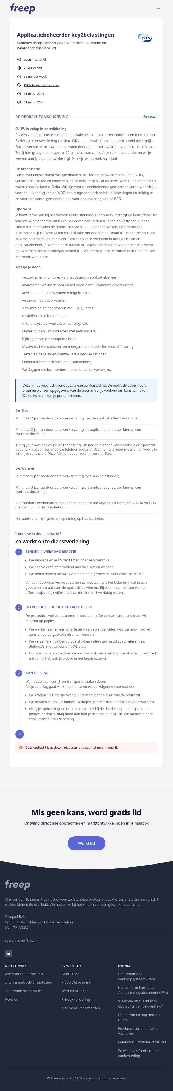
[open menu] (158, 8)
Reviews (11, 999)
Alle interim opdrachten (24, 973)
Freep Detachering (76, 982)
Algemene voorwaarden (81, 1008)
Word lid (86, 843)
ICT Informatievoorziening (42, 85)
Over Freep (70, 973)
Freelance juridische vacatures (142, 1042)
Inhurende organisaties (24, 991)
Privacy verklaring (76, 999)
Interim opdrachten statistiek (28, 982)
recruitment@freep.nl (22, 940)
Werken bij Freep (75, 991)
